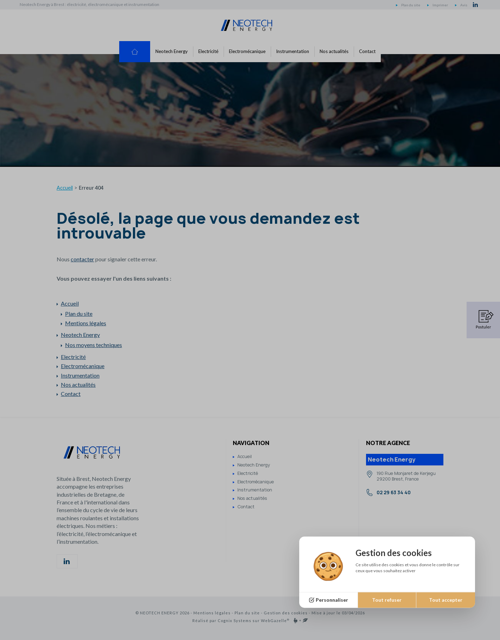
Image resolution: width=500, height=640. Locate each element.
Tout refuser (387, 600)
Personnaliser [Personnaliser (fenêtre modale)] (332, 600)
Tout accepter (445, 600)
